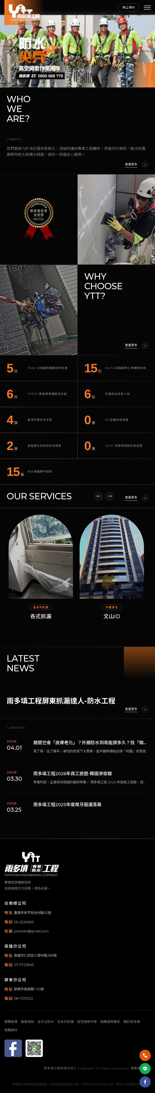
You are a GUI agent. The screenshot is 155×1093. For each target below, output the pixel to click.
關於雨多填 (131, 1022)
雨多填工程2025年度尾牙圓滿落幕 (67, 808)
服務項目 (27, 1022)
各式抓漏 (42, 620)
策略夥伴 (11, 1030)
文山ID (113, 620)
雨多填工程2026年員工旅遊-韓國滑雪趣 (72, 777)
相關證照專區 (110, 1022)
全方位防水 (45, 1022)
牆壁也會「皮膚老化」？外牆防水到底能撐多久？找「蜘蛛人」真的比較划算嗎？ (90, 746)
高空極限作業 (87, 1022)
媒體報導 (11, 1022)
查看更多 (131, 168)
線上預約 (129, 7)
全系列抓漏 (65, 1022)
